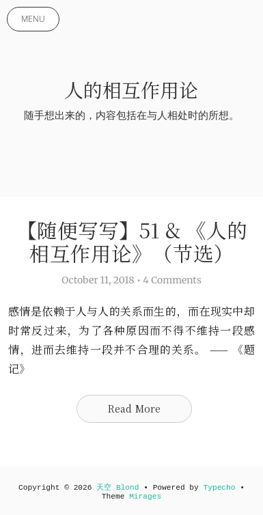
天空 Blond (117, 488)
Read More (134, 408)
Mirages (145, 496)
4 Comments (172, 280)
